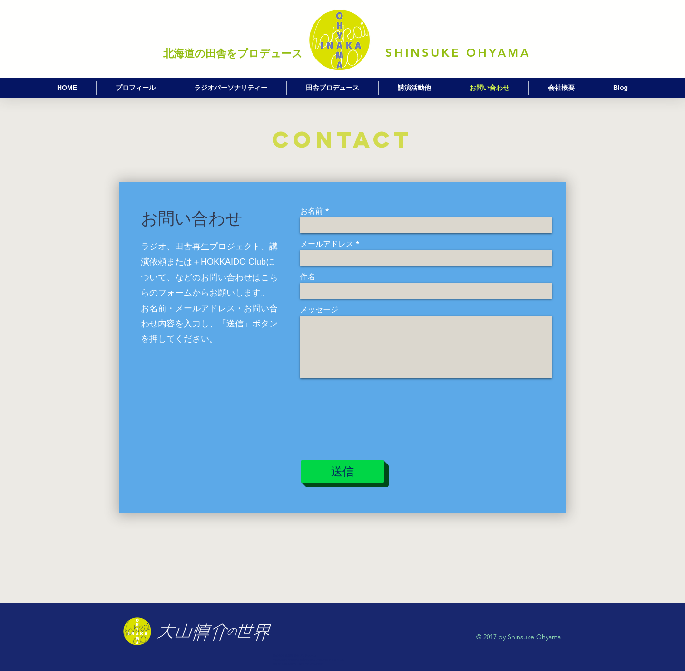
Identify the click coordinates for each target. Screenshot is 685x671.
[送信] (342, 471)
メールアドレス (326, 244)
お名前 (311, 211)
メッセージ (319, 310)
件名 (307, 277)
